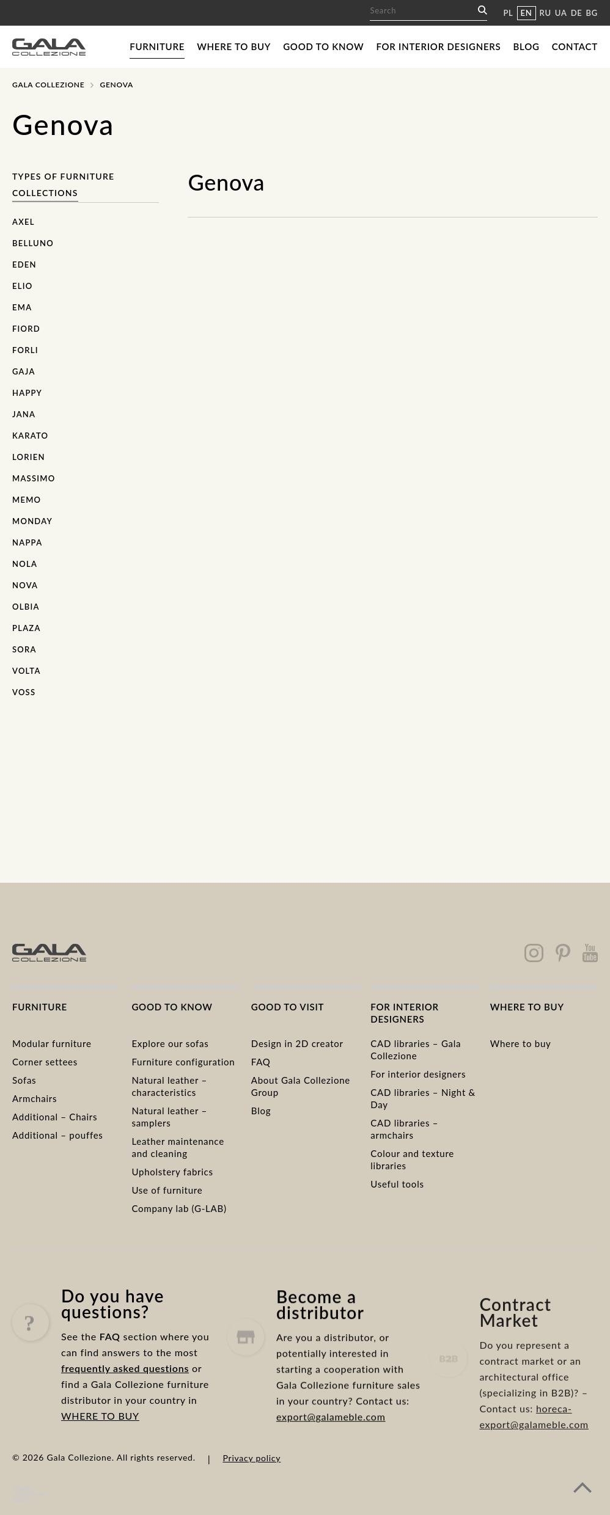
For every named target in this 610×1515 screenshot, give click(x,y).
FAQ (261, 1061)
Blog (526, 46)
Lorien (28, 457)
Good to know (323, 46)
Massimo (33, 478)
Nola (24, 564)
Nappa (27, 542)
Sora (24, 649)
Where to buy (234, 46)
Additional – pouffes (57, 1135)
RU (545, 13)
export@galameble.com (331, 1453)
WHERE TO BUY (100, 1432)
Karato (30, 435)
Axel (23, 222)
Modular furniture (52, 1043)
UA (561, 13)
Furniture (157, 46)
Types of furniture (63, 176)
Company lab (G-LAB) (178, 1208)
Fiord (26, 329)
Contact (575, 46)
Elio (22, 286)
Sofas (24, 1080)
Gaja (23, 371)
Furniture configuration (183, 1061)
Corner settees (45, 1061)
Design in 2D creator (297, 1043)
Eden (24, 264)
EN (526, 13)
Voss (23, 692)
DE (576, 13)
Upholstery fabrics (172, 1171)
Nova (25, 585)
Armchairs (34, 1098)
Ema (22, 307)
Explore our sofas (169, 1043)
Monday (32, 521)
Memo (26, 500)
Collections (45, 193)
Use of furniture (166, 1190)
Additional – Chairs (54, 1116)
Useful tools (397, 1183)
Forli (25, 350)
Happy (27, 393)
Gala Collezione (48, 84)
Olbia (26, 606)
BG (592, 13)
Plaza (26, 628)
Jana (23, 414)
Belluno (33, 243)
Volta (26, 671)
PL (508, 13)
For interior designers (438, 46)
